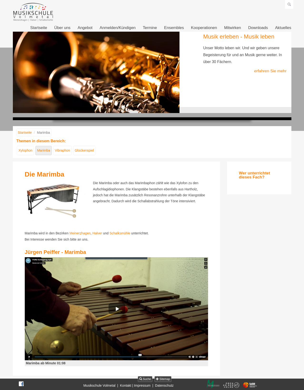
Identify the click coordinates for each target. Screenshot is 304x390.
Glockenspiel (84, 150)
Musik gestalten (152, 110)
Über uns (62, 27)
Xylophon (25, 150)
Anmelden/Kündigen (117, 27)
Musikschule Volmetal (99, 385)
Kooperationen (204, 27)
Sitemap (163, 379)
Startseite (38, 27)
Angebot (85, 27)
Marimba (43, 150)
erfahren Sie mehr (270, 71)
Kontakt (125, 385)
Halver (97, 233)
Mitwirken (232, 27)
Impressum (142, 385)
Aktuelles (283, 27)
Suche (145, 379)
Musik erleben (145, 110)
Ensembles (174, 27)
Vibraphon (62, 150)
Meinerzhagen (80, 233)
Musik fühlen (158, 110)
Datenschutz (164, 385)
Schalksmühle (120, 233)
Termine (150, 27)
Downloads (258, 27)
